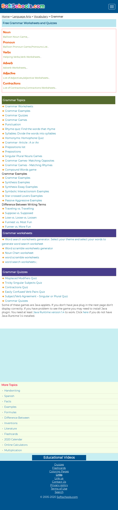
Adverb (8, 63)
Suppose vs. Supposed (19, 213)
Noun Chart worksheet (19, 253)
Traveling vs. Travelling (19, 208)
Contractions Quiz (16, 287)
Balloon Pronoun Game (17, 46)
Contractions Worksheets (40, 87)
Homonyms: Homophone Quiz (24, 138)
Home (6, 16)
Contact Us (59, 481)
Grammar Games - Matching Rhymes (28, 165)
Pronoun (9, 42)
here (85, 312)
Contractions (11, 83)
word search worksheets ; (21, 262)
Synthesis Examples (17, 182)
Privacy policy (59, 485)
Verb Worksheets (30, 56)
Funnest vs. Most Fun (18, 222)
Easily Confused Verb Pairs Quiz (25, 291)
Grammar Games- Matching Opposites (29, 160)
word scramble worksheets (22, 257)
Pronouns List (39, 46)
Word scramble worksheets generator (29, 248)
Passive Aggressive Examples (23, 200)
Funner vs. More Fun (18, 226)
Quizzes (59, 464)
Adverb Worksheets (14, 67)
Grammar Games (16, 120)
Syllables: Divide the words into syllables (30, 133)
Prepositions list (15, 147)
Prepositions (13, 151)
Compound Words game (20, 169)
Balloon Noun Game (15, 36)
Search (59, 492)
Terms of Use (59, 488)
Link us (59, 478)
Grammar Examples (17, 111)
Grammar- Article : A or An (22, 142)
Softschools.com (67, 497)
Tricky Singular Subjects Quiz (23, 282)
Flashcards (11, 434)
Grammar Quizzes (16, 115)
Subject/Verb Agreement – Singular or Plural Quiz (36, 296)
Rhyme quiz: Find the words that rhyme (30, 129)
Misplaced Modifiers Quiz (21, 278)
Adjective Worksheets (35, 77)
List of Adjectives (13, 77)
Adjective (9, 73)
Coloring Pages (59, 471)
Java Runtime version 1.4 (48, 312)
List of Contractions (14, 87)
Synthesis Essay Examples (21, 187)
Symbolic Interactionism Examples (27, 191)
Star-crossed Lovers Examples (24, 196)
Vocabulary (41, 16)
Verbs (7, 52)
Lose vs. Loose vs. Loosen (21, 217)
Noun (7, 32)
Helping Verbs (11, 56)
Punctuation (13, 124)
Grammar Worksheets (19, 106)
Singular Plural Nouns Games (23, 156)
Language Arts (21, 16)
